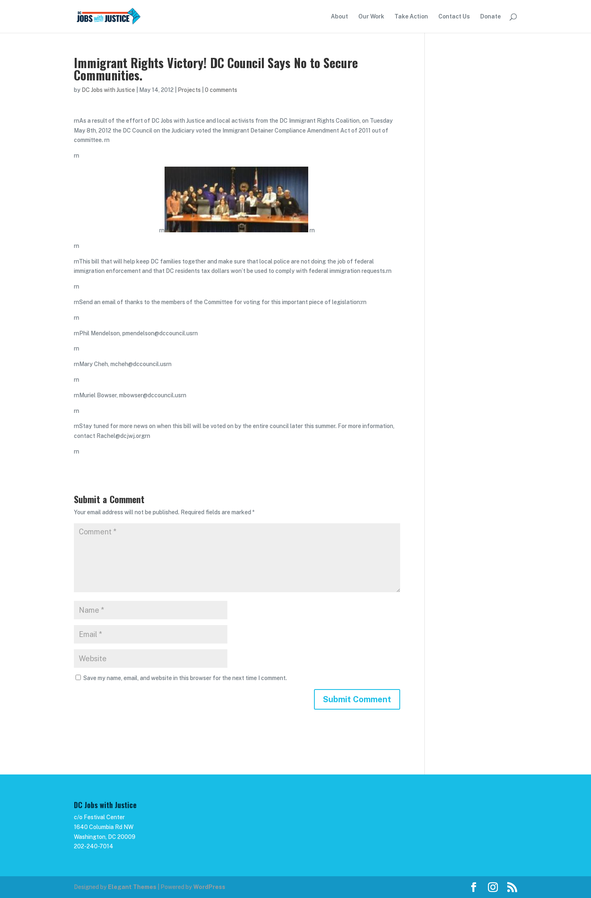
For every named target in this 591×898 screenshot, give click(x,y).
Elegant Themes (132, 887)
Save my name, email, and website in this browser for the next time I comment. (185, 678)
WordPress (209, 887)
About (339, 17)
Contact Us (454, 17)
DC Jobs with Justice (108, 90)
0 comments (221, 90)
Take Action (411, 17)
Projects (189, 90)
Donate (490, 17)
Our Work (371, 17)
